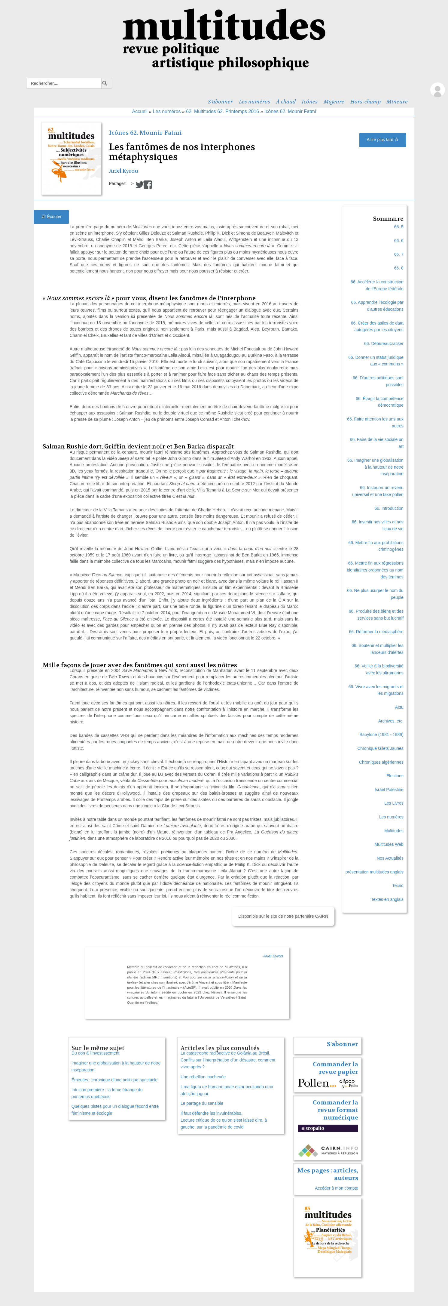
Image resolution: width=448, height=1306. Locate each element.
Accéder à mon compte (336, 1188)
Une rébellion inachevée (203, 1076)
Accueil (140, 111)
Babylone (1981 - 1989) (381, 734)
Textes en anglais (387, 899)
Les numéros (254, 101)
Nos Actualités (390, 858)
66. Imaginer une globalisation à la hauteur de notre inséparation (375, 467)
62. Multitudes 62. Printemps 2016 (222, 111)
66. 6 (399, 240)
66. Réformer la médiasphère (376, 631)
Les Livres (394, 803)
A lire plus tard (383, 139)
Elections (395, 775)
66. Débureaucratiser (384, 343)
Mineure (397, 101)
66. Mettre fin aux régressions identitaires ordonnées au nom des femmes (375, 570)
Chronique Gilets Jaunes (381, 748)
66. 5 (399, 226)
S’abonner (220, 101)
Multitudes (394, 830)
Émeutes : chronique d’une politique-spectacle (114, 1079)
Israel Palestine (389, 789)
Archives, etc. (391, 721)
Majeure (334, 101)
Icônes (310, 101)
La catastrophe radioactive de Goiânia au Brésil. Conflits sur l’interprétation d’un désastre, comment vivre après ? (228, 1060)
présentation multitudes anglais (375, 872)
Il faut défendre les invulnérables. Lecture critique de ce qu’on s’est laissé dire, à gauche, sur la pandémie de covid (224, 1120)
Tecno (397, 885)
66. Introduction (389, 508)
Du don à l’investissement (96, 1053)
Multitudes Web (389, 844)
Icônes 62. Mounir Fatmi (290, 111)
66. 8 (399, 268)
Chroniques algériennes (381, 762)
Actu (399, 707)
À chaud (286, 101)
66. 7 (399, 254)
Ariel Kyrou (123, 171)
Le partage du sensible (202, 1103)
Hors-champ (365, 101)
